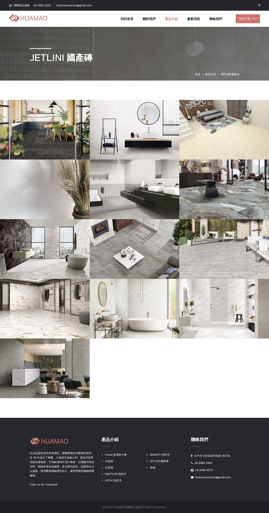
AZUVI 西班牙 (113, 480)
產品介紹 (171, 19)
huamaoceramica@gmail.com (74, 5)
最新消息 (193, 19)
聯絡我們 (215, 19)
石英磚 (109, 467)
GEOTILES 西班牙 (115, 474)
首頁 (197, 74)
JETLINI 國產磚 (159, 461)
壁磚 (152, 467)
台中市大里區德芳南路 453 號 (212, 455)
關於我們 (149, 19)
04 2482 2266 (42, 5)
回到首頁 (127, 19)
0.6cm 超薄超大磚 (116, 454)
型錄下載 (247, 18)
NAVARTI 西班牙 (160, 454)
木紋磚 (109, 461)
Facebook (51, 484)
